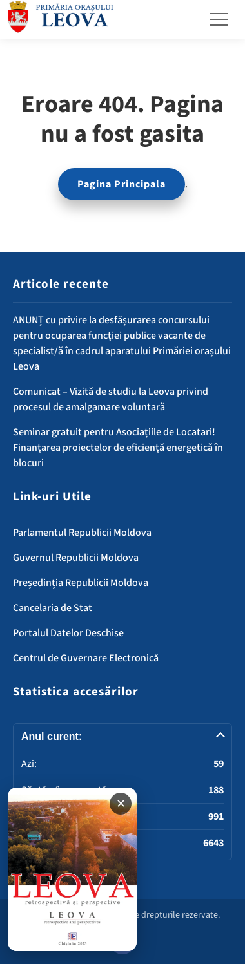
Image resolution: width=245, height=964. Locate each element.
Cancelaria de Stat (52, 608)
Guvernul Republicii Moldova (76, 558)
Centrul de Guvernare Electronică (86, 658)
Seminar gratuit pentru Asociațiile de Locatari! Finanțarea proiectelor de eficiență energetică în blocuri (118, 447)
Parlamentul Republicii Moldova (82, 532)
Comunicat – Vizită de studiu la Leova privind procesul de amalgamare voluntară (110, 399)
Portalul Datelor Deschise (68, 633)
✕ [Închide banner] (121, 803)
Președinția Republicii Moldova (80, 583)
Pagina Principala (121, 184)
